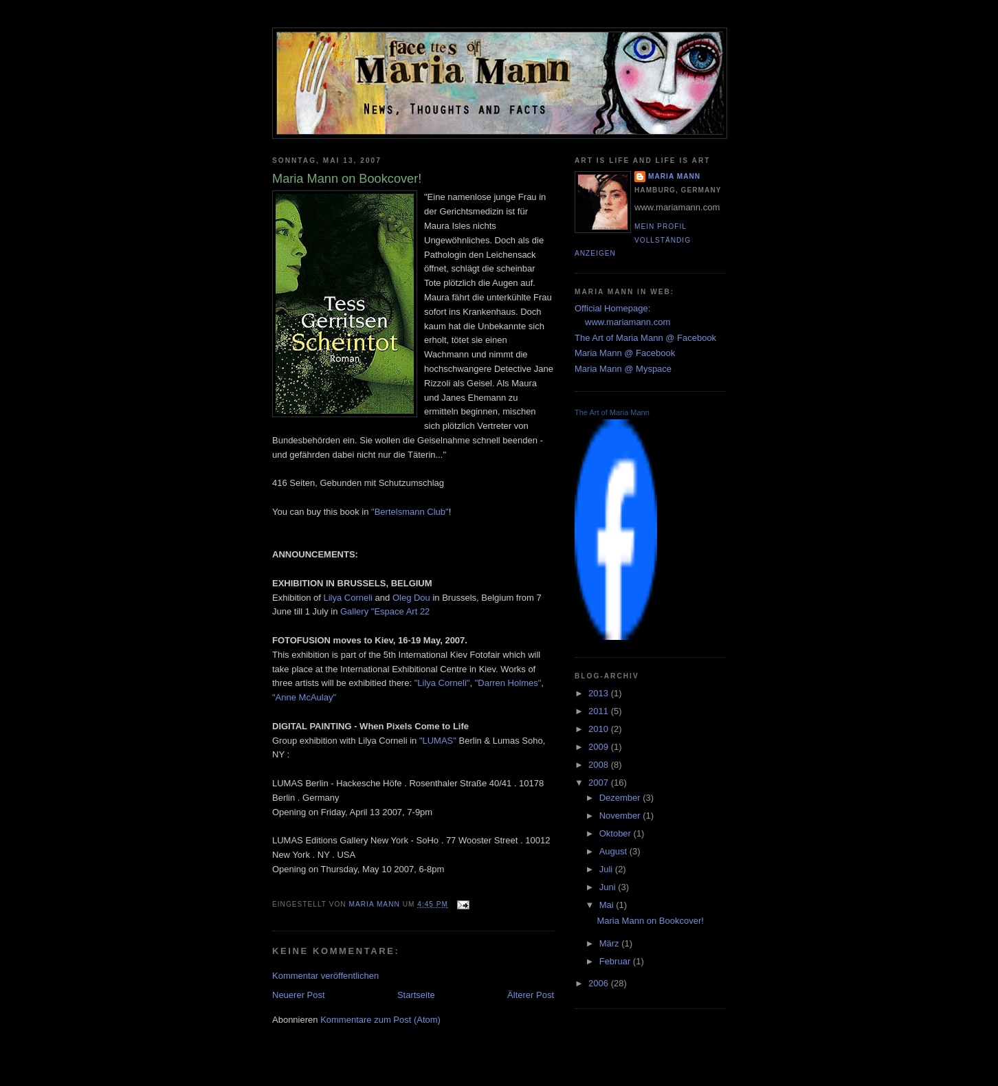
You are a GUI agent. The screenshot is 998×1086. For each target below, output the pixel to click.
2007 (599, 782)
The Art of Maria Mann (612, 412)
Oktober (616, 833)
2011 (599, 711)
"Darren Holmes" (508, 683)
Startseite (416, 995)
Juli (607, 869)
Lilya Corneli (348, 597)
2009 (599, 747)
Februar (616, 961)
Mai (608, 905)
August (614, 851)
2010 (599, 729)
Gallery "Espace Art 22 (385, 611)
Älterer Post (530, 995)
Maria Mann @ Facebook (625, 353)
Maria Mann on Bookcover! (650, 921)
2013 (599, 693)
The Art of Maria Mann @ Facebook (645, 338)
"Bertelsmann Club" (410, 512)
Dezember (621, 798)
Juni (608, 887)
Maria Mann (674, 176)
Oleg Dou (411, 597)
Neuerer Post (298, 995)
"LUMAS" (437, 740)
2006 (599, 983)
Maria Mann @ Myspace (623, 369)
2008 (599, 765)
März (610, 943)
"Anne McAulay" (304, 697)
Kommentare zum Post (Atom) (380, 1020)
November (621, 815)
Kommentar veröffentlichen (325, 976)
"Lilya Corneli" (442, 683)
